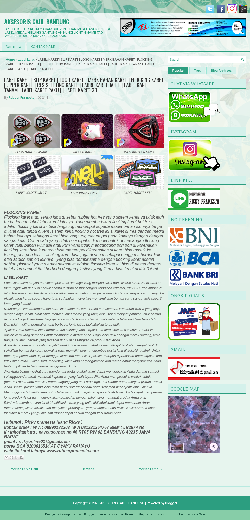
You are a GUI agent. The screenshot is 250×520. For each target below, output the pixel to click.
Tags (197, 70)
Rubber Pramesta (21, 98)
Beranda (13, 46)
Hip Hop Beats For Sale (189, 514)
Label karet (26, 59)
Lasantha (117, 514)
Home (10, 59)
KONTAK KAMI (42, 46)
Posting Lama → (150, 469)
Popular (178, 70)
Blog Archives (221, 70)
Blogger (171, 503)
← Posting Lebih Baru (22, 469)
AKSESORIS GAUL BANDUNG (36, 21)
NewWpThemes (71, 514)
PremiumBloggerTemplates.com (148, 514)
